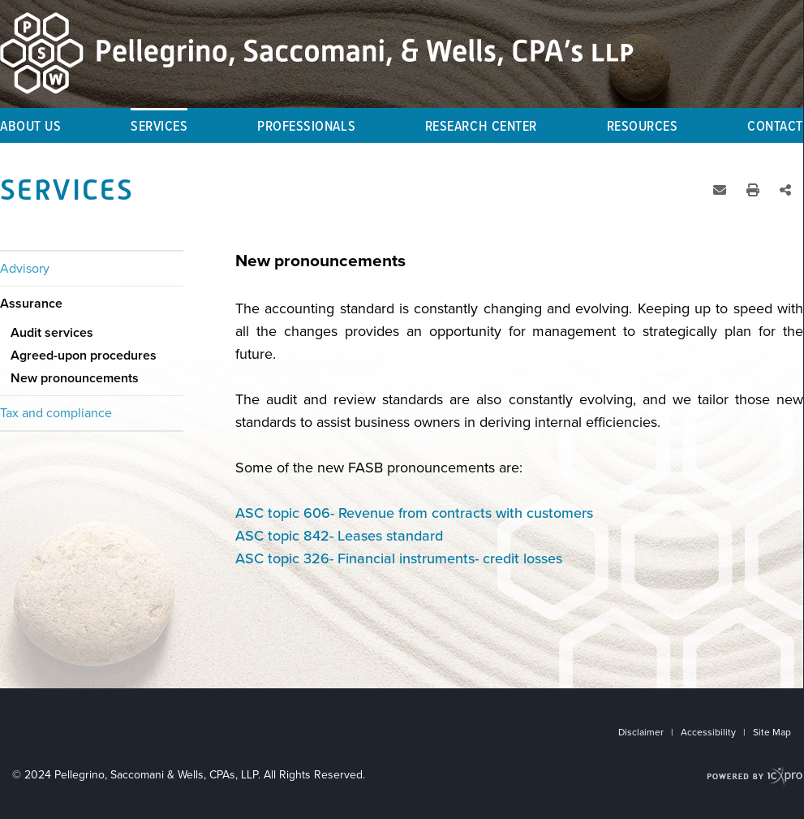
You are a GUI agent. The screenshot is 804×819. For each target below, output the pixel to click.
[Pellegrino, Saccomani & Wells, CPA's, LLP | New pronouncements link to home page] (317, 53)
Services (159, 127)
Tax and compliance (56, 413)
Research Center (481, 127)
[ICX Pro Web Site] (755, 776)
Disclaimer (641, 732)
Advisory (24, 269)
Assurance (31, 303)
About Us (30, 127)
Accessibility (708, 732)
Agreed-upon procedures (84, 355)
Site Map (772, 732)
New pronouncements (75, 378)
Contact (775, 127)
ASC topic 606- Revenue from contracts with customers (414, 513)
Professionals (306, 127)
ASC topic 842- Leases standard (339, 536)
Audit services (52, 333)
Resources (642, 127)
